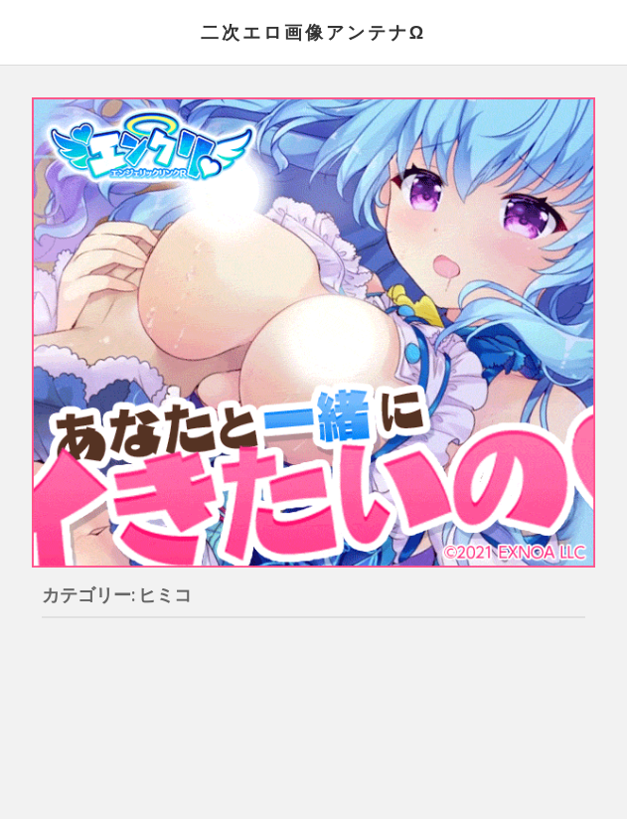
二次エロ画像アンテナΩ (313, 32)
